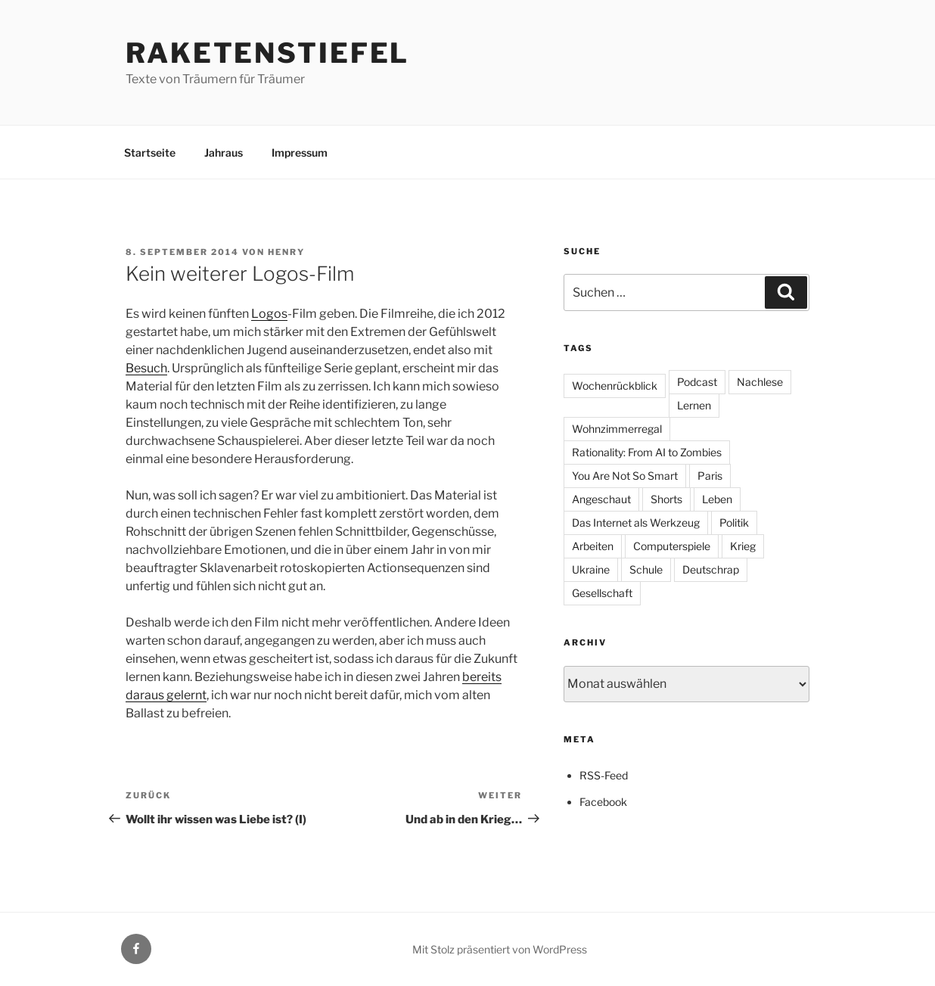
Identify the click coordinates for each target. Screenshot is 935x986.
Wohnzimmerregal (617, 428)
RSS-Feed (603, 775)
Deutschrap (710, 569)
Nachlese (760, 381)
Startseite (150, 152)
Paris (709, 475)
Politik (734, 522)
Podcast (697, 381)
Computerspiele (671, 546)
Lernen (694, 405)
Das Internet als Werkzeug (636, 522)
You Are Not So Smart (625, 475)
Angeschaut (601, 499)
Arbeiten (592, 546)
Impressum (300, 152)
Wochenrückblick (614, 385)
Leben (717, 499)
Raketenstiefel (267, 53)
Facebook (603, 801)
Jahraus (223, 152)
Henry (286, 252)
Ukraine (591, 569)
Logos (269, 313)
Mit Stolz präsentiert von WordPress (499, 949)
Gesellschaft (602, 592)
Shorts (666, 499)
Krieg (743, 546)
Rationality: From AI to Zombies (647, 452)
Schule (646, 569)
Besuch (146, 368)
